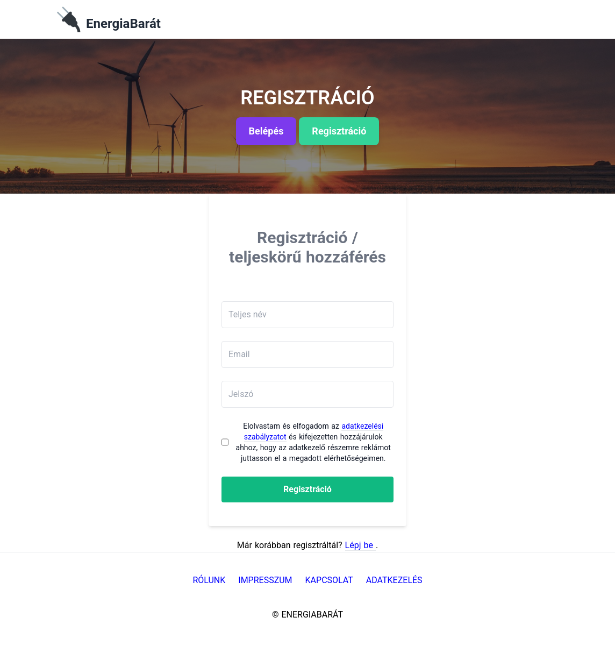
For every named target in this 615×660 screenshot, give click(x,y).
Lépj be (360, 545)
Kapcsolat (329, 580)
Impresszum (265, 580)
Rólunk (208, 580)
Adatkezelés (394, 580)
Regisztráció (307, 489)
